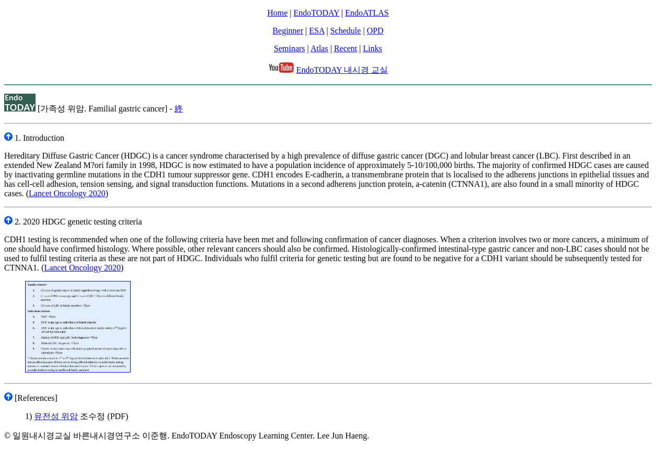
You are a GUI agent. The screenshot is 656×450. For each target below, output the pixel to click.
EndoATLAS (367, 12)
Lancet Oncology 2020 (67, 193)
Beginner (287, 30)
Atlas (319, 48)
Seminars (289, 48)
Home (277, 12)
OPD (375, 30)
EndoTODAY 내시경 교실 (342, 69)
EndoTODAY (316, 12)
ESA (316, 30)
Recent (345, 48)
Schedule (345, 30)
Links (372, 48)
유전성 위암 (56, 416)
